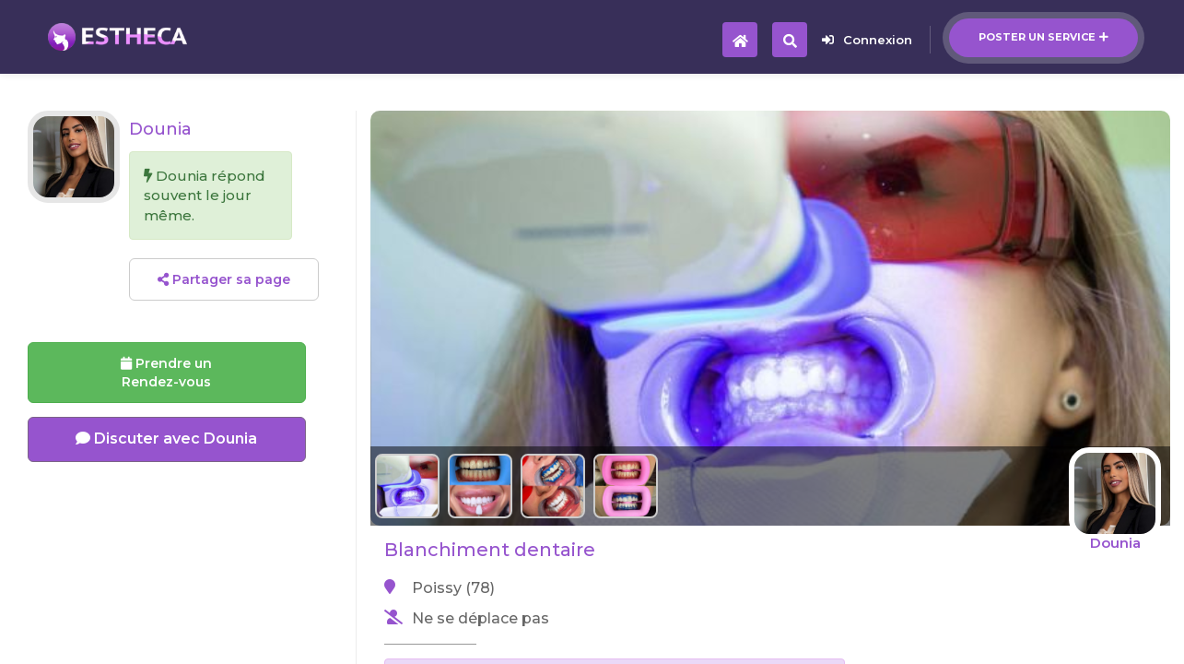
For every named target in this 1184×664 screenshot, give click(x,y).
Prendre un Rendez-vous (166, 372)
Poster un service (1043, 36)
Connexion (867, 39)
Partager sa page (224, 279)
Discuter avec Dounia (166, 438)
